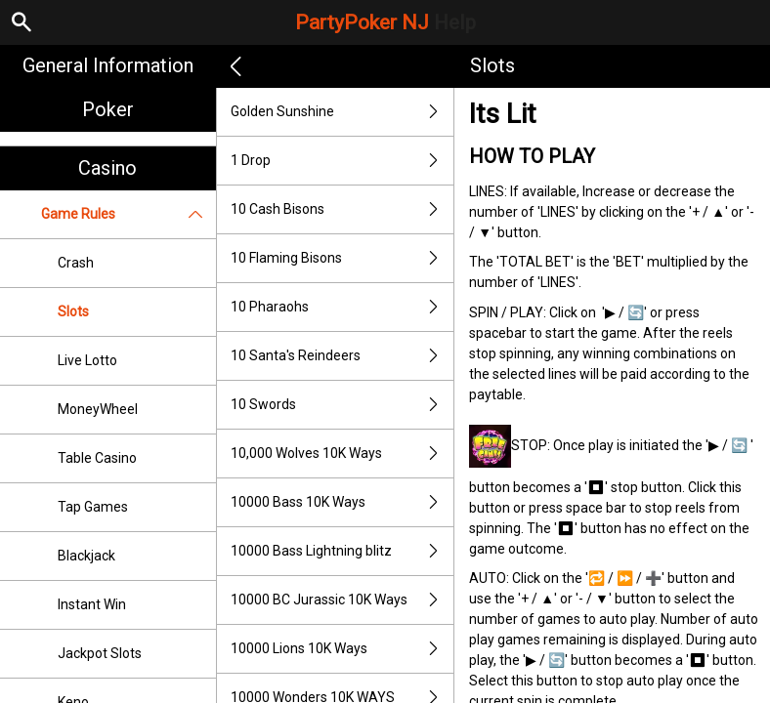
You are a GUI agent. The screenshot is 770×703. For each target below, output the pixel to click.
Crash (76, 262)
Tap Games (93, 507)
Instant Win (92, 604)
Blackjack (86, 555)
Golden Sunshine (342, 112)
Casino (107, 168)
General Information (107, 65)
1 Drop (342, 161)
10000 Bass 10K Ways (342, 502)
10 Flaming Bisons (342, 258)
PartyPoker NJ (385, 22)
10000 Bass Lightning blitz (342, 551)
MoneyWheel (98, 409)
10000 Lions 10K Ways (342, 649)
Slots (73, 311)
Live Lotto (87, 360)
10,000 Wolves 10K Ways (342, 453)
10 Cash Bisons (342, 209)
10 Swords (342, 405)
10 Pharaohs (342, 307)
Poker (108, 109)
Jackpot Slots (100, 653)
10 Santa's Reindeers (342, 356)
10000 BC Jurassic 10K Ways (342, 600)
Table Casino (97, 458)
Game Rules (128, 214)
